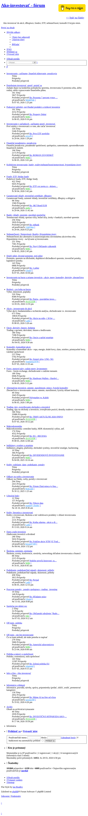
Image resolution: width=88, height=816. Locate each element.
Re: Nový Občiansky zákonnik (42, 246)
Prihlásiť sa (14, 731)
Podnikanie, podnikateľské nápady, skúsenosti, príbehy (30, 570)
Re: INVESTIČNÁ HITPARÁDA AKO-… (48, 716)
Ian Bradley (18, 787)
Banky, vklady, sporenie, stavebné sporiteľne (26, 215)
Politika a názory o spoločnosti (20, 654)
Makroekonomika (14, 426)
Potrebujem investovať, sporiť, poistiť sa (24, 85)
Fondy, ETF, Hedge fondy (18, 176)
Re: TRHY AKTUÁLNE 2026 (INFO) (46, 417)
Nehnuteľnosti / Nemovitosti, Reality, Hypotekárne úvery (31, 234)
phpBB (15, 791)
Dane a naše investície (16, 532)
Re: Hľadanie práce (37, 597)
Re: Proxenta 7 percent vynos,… (43, 97)
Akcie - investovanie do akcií (19, 308)
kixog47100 (30, 544)
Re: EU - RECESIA (38, 436)
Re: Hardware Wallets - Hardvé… (44, 378)
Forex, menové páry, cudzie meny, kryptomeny (27, 368)
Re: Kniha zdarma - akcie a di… (43, 522)
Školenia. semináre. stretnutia (19, 551)
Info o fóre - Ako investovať (19, 673)
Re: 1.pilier (34, 268)
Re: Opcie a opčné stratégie (41, 337)
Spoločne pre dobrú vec (17, 606)
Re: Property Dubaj (37, 114)
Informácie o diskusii (16, 685)
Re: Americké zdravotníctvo (41, 644)
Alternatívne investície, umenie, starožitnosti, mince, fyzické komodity (37, 388)
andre (27, 208)
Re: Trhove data (36, 503)
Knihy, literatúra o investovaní (20, 512)
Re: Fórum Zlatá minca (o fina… (43, 486)
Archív (9, 707)
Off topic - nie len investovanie (20, 635)
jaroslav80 (30, 700)
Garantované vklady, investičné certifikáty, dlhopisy (29, 196)
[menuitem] (21, 37)
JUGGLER (30, 301)
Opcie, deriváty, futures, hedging (21, 328)
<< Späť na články (75, 17)
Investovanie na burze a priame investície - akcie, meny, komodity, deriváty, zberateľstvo (45, 277)
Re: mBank (34, 225)
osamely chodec (32, 505)
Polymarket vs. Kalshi (39, 397)
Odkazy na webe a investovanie (20, 476)
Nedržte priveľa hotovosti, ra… (43, 561)
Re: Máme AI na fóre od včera (42, 697)
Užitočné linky (13, 496)
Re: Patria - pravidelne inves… (42, 299)
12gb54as (29, 227)
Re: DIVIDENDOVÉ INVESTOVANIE (46, 455)
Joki (27, 616)
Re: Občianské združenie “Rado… (44, 613)
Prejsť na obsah (8, 28)
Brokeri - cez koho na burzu (19, 289)
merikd (24, 771)
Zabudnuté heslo (68, 737)
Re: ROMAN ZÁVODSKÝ (41, 155)
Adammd (29, 666)
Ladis (27, 321)
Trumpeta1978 (31, 361)
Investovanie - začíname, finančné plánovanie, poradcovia (32, 73)
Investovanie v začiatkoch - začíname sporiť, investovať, (31, 124)
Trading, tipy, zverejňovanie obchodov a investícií (28, 407)
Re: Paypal (34, 580)
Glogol (28, 270)
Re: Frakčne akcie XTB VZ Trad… (44, 541)
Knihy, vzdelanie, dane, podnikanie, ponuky (26, 465)
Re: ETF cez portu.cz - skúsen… (43, 186)
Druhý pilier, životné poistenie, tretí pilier (25, 256)
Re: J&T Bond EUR (38, 205)
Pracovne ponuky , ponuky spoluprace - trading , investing (32, 589)
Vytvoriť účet (30, 731)
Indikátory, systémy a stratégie (20, 445)
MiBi (27, 117)
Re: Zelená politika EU (39, 664)
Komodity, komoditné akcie (19, 347)
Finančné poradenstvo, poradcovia (21, 143)
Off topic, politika (14, 623)
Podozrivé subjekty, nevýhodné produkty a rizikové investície (33, 107)
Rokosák (29, 489)
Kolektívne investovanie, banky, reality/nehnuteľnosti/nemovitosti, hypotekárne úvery (44, 165)
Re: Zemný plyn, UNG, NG (41, 359)
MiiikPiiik (29, 100)
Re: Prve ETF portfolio (39, 133)
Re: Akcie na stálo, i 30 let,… (42, 318)
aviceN (28, 136)
